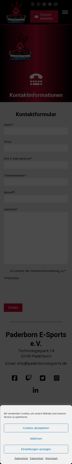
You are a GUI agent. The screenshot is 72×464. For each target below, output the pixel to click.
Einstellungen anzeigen (36, 449)
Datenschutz (21, 458)
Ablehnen (36, 438)
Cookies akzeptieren (36, 428)
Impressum (51, 458)
